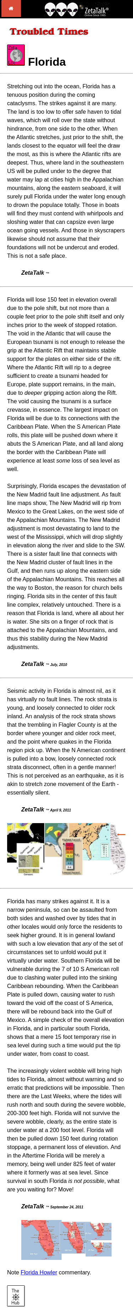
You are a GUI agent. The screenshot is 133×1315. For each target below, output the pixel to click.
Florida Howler (39, 1272)
